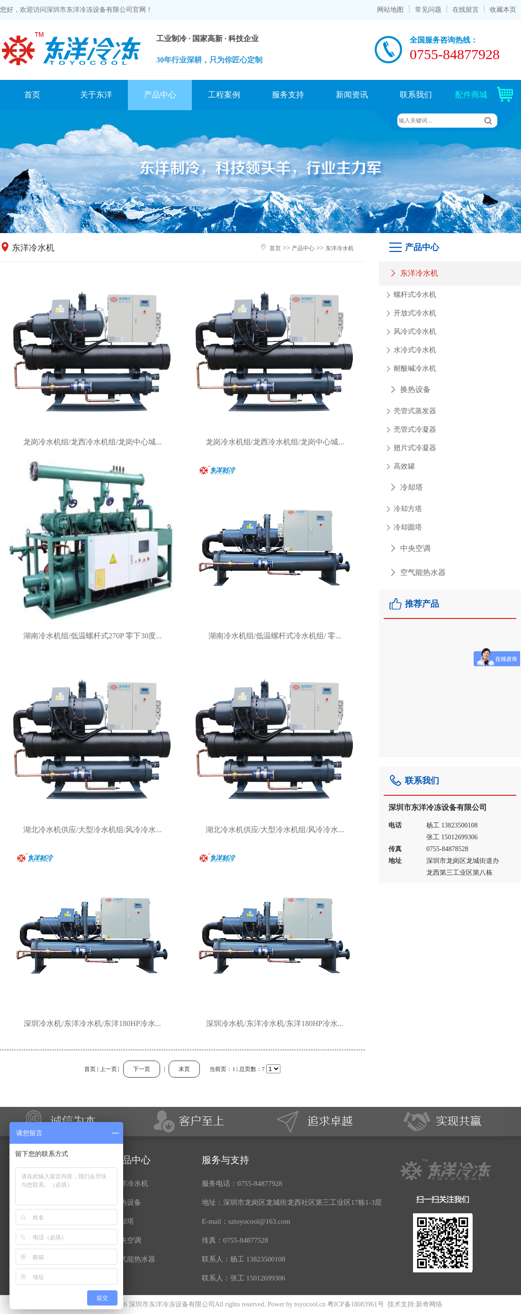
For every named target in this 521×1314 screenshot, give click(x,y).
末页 (184, 1069)
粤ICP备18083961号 (355, 1304)
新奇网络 (429, 1304)
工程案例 (224, 94)
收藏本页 (503, 9)
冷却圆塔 (403, 527)
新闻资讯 (352, 94)
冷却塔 (405, 487)
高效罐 (399, 466)
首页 (32, 94)
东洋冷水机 (413, 273)
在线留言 (465, 9)
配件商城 (488, 95)
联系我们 (416, 94)
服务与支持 (225, 1160)
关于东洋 (96, 94)
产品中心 (160, 94)
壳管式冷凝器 (410, 430)
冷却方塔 (403, 509)
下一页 (141, 1069)
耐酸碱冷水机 (410, 369)
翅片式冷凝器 (410, 448)
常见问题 (428, 9)
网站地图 (390, 9)
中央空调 (409, 548)
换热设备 (409, 389)
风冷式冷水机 (410, 332)
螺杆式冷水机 (410, 295)
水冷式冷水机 (410, 350)
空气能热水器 (417, 572)
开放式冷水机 (410, 313)
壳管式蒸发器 (410, 411)
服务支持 (288, 94)
